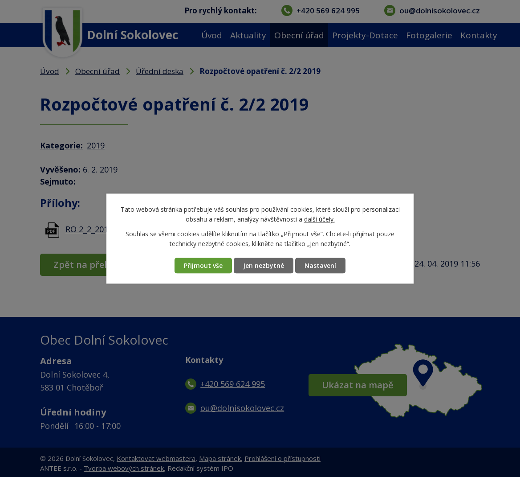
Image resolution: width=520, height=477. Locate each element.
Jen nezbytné (263, 265)
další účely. (319, 219)
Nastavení (320, 265)
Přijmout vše (203, 265)
